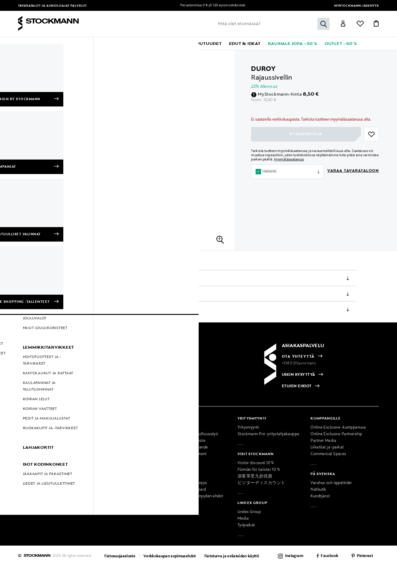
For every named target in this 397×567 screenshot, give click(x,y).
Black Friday (29, 481)
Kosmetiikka (30, 57)
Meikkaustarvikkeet (80, 57)
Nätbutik (318, 490)
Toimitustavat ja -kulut (38, 434)
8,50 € (311, 94)
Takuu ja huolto (32, 447)
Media (243, 519)
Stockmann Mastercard (185, 490)
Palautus (55, 309)
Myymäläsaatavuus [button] (289, 159)
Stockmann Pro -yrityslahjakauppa (268, 434)
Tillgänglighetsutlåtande (186, 447)
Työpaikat (246, 525)
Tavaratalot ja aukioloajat (44, 6)
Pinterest (365, 556)
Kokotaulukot (30, 454)
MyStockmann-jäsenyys (356, 6)
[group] (27, 77)
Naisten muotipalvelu (110, 470)
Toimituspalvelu (105, 496)
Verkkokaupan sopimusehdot (169, 556)
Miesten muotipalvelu (110, 476)
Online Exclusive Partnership (336, 434)
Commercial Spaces (328, 454)
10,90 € (269, 100)
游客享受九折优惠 (255, 476)
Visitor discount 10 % (256, 463)
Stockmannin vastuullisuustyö (191, 434)
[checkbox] (108, 377)
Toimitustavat (60, 294)
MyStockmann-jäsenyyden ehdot (193, 496)
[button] (41, 43)
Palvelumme (102, 463)
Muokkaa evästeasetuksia (41, 494)
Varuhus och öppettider (331, 483)
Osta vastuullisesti (180, 428)
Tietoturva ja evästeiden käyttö (231, 556)
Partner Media (323, 441)
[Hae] (323, 24)
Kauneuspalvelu (105, 483)
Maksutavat (28, 428)
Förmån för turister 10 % (259, 470)
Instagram (294, 556)
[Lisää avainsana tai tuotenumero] (272, 24)
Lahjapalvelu (102, 490)
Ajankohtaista (103, 434)
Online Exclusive (33, 461)
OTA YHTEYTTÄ (298, 357)
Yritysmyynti (248, 428)
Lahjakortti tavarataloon (112, 503)
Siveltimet (111, 57)
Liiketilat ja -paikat (327, 447)
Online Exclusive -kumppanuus (338, 428)
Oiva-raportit (29, 487)
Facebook (329, 556)
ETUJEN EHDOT (297, 386)
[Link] (343, 24)
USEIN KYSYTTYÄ (298, 375)
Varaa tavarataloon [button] (353, 171)
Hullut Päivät (30, 474)
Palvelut (79, 6)
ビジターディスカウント (261, 483)
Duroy (263, 69)
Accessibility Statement (185, 454)
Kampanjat (28, 467)
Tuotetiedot (58, 278)
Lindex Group (249, 512)
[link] (175, 43)
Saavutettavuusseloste (184, 441)
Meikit (52, 57)
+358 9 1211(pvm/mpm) (299, 363)
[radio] (48, 375)
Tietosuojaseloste (119, 556)
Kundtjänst (320, 496)
